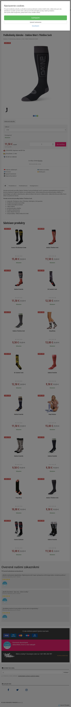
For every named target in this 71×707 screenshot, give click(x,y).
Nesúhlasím (35, 26)
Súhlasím (35, 17)
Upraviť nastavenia (35, 22)
